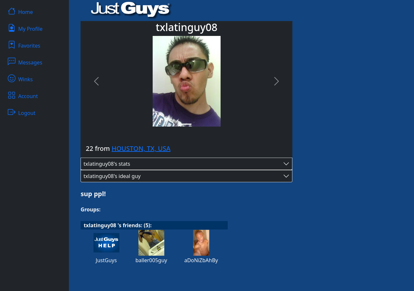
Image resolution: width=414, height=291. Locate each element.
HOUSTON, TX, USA (141, 148)
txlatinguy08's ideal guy (111, 176)
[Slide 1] (186, 124)
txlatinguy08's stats (106, 163)
